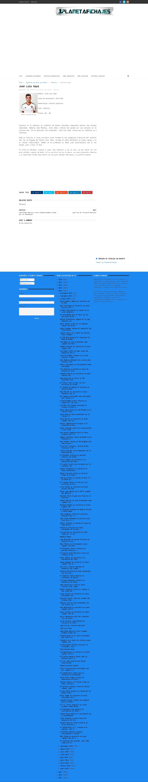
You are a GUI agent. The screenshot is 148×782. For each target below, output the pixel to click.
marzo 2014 (64, 758)
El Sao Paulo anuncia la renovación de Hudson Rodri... (75, 687)
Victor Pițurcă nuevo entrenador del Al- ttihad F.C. (74, 665)
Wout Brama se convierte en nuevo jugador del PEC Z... (73, 733)
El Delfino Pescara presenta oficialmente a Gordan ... (71, 728)
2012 (61, 770)
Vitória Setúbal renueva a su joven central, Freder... (74, 352)
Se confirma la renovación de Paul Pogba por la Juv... (73, 528)
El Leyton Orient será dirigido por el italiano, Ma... (75, 460)
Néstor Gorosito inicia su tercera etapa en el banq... (73, 469)
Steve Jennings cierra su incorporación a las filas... (75, 424)
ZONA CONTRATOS (68, 76)
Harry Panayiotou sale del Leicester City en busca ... (74, 613)
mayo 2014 (64, 753)
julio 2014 (64, 747)
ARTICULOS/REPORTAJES (52, 76)
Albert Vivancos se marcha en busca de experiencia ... (75, 519)
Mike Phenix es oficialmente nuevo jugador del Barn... (73, 540)
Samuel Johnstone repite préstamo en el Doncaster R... (75, 433)
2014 (61, 286)
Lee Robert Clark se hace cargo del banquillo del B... (74, 347)
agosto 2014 (65, 744)
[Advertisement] (33, 39)
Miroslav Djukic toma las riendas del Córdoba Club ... (75, 595)
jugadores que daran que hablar (36, 82)
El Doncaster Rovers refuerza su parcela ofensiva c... (73, 545)
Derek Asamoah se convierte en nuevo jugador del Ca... (74, 558)
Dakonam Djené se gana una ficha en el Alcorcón (75, 492)
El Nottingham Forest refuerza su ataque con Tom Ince (73, 397)
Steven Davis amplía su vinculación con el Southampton (75, 710)
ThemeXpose (31, 779)
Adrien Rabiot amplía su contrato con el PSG (75, 297)
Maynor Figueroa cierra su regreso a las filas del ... (74, 585)
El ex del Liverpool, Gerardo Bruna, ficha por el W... (74, 442)
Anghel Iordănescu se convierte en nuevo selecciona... (73, 465)
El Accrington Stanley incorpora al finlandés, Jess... (74, 641)
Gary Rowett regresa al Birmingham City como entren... (76, 438)
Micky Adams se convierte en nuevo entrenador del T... (73, 692)
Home (20, 76)
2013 (61, 768)
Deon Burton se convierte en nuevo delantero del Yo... (73, 388)
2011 (61, 773)
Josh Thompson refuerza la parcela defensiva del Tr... (73, 510)
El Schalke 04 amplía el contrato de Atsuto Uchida (74, 383)
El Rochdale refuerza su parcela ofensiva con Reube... (73, 451)
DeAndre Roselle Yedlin (69, 661)
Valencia (54, 82)
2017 (61, 278)
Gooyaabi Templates (55, 779)
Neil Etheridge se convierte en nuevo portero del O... (75, 302)
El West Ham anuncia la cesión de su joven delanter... (74, 306)
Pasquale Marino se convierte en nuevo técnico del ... (75, 370)
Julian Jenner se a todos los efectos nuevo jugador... (75, 329)
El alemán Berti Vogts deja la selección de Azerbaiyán (72, 669)
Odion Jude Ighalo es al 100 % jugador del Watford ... (75, 487)
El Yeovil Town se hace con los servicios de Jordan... (72, 379)
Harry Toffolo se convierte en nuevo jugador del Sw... (74, 608)
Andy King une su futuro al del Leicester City (72, 374)
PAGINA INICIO (24, 2)
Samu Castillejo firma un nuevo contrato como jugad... (72, 581)
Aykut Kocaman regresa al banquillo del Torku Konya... (75, 325)
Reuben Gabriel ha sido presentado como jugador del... (75, 497)
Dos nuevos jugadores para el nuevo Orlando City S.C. (74, 429)
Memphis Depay (65, 532)
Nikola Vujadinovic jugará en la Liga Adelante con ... (75, 315)
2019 (61, 275)
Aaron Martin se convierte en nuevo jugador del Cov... (74, 415)
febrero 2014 (65, 761)
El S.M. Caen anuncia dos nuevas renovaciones (73, 657)
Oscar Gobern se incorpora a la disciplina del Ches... (72, 554)
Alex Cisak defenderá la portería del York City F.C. (75, 515)
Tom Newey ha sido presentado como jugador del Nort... (73, 338)
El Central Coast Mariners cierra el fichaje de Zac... (74, 549)
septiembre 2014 (67, 742)
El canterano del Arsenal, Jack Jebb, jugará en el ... (75, 737)
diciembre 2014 (66, 289)
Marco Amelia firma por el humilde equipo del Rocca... (73, 320)
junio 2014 (64, 750)
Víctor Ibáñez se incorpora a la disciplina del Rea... (73, 456)
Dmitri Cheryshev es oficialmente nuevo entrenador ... (75, 361)
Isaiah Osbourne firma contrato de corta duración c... (73, 719)
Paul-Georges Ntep (67, 645)
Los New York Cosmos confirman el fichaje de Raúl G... (73, 402)
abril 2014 (64, 756)
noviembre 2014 (66, 291)
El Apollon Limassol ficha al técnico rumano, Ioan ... (75, 683)
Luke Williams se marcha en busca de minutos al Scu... (74, 536)
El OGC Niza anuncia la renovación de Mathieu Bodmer (75, 334)
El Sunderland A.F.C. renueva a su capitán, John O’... (73, 724)
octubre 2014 (65, 294)
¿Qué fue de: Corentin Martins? (72, 621)
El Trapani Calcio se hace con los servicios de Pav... (73, 478)
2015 (61, 283)
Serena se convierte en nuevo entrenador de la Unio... (71, 524)
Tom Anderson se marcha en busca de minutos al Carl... (74, 365)
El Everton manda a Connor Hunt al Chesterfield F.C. (73, 653)
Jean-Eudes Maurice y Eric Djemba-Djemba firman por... (73, 627)
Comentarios (25, 279)
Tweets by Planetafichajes (106, 87)
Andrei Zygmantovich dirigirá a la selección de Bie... (73, 420)
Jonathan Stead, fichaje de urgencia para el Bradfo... (74, 696)
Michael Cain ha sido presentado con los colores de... (74, 599)
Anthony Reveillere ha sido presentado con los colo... (75, 567)
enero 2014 (64, 764)
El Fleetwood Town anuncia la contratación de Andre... (71, 705)
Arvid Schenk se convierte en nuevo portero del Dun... (74, 483)
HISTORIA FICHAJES (98, 76)
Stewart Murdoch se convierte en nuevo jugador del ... (75, 343)
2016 (61, 281)
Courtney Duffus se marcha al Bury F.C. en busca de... (75, 474)
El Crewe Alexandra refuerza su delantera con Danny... (72, 576)
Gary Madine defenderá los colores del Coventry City (75, 356)
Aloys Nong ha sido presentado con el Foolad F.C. (75, 411)
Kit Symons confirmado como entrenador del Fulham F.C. (75, 392)
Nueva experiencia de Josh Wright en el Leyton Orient (75, 406)
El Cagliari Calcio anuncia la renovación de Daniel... (72, 572)
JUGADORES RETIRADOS (33, 76)
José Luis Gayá (66, 624)
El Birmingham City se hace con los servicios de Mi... (74, 311)
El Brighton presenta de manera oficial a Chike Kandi (75, 506)
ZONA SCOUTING (82, 76)
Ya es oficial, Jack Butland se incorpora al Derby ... (72, 617)
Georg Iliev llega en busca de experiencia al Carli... (72, 674)
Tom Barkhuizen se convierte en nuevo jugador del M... (75, 648)
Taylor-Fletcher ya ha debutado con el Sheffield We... (75, 447)
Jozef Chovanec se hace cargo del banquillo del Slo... (73, 714)
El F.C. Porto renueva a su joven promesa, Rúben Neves (73, 701)
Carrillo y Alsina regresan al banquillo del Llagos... (72, 563)
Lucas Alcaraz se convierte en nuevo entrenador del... (74, 590)
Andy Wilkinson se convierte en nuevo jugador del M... (75, 604)
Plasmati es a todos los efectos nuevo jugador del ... (75, 636)
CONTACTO (34, 2)
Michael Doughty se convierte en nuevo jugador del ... (75, 501)
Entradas (24, 275)
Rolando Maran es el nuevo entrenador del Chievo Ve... (75, 632)
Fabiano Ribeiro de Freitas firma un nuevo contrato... (74, 678)
